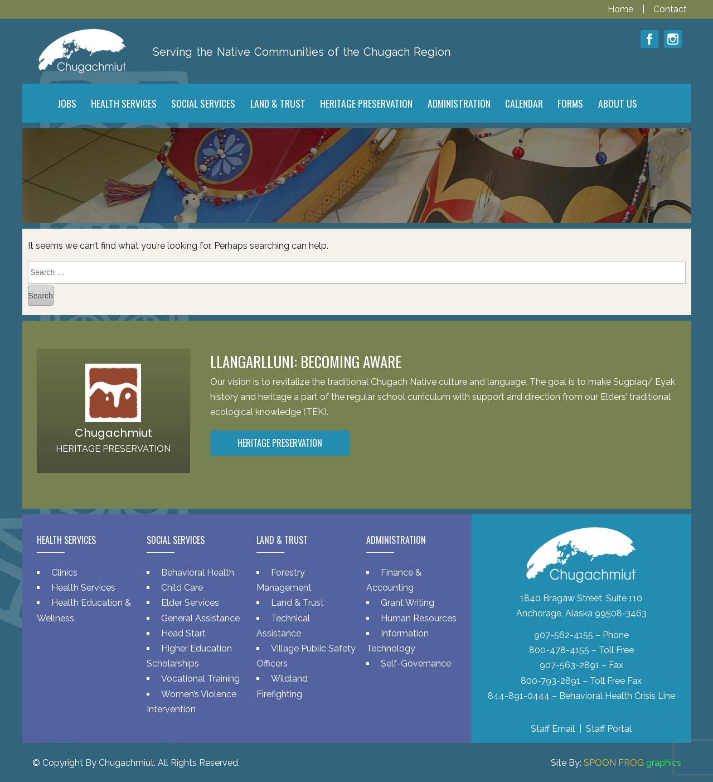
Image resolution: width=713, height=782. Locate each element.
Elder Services (190, 602)
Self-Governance (416, 663)
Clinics (64, 572)
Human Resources (419, 618)
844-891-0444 (519, 696)
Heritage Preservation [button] (279, 443)
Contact (670, 9)
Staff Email (553, 728)
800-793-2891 (550, 680)
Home (622, 9)
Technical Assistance (283, 626)
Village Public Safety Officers (306, 656)
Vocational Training (200, 678)
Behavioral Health (197, 572)
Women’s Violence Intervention (191, 702)
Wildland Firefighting (282, 686)
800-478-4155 (559, 650)
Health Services (83, 587)
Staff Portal (609, 728)
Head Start (183, 633)
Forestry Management (284, 580)
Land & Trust (297, 602)
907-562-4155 (563, 635)
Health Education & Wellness (84, 610)
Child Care (182, 587)
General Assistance (200, 618)
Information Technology (397, 641)
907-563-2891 (569, 665)
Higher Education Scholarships (189, 656)
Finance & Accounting (393, 580)
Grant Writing (407, 602)
